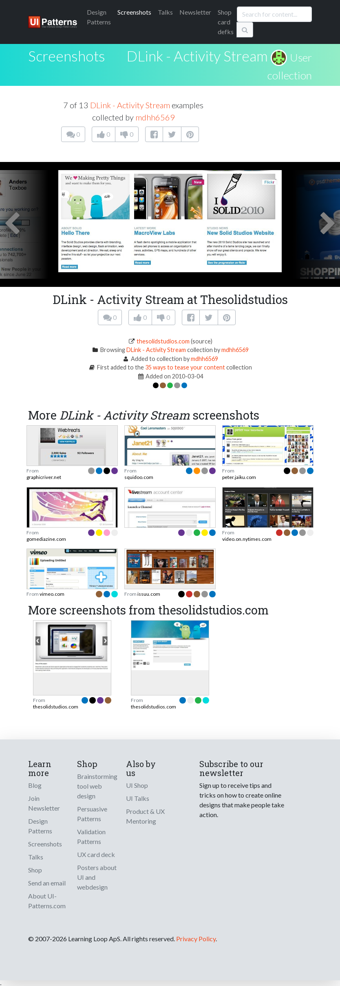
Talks (165, 12)
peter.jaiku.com (239, 477)
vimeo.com (52, 594)
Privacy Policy (196, 938)
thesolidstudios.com (163, 341)
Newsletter (195, 12)
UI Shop (137, 785)
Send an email (47, 883)
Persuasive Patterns (92, 813)
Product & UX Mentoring (145, 816)
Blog (35, 785)
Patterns (99, 17)
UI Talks (137, 798)
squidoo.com (138, 477)
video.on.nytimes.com (247, 539)
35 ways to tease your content (185, 367)
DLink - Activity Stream (197, 55)
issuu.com (148, 594)
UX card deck (96, 854)
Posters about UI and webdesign (97, 877)
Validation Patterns (91, 836)
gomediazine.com (46, 539)
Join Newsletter (44, 803)
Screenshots (134, 12)
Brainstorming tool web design (97, 786)
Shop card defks (226, 21)
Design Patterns (40, 826)
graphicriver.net (43, 477)
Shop (35, 870)
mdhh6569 (155, 117)
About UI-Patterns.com (47, 900)
